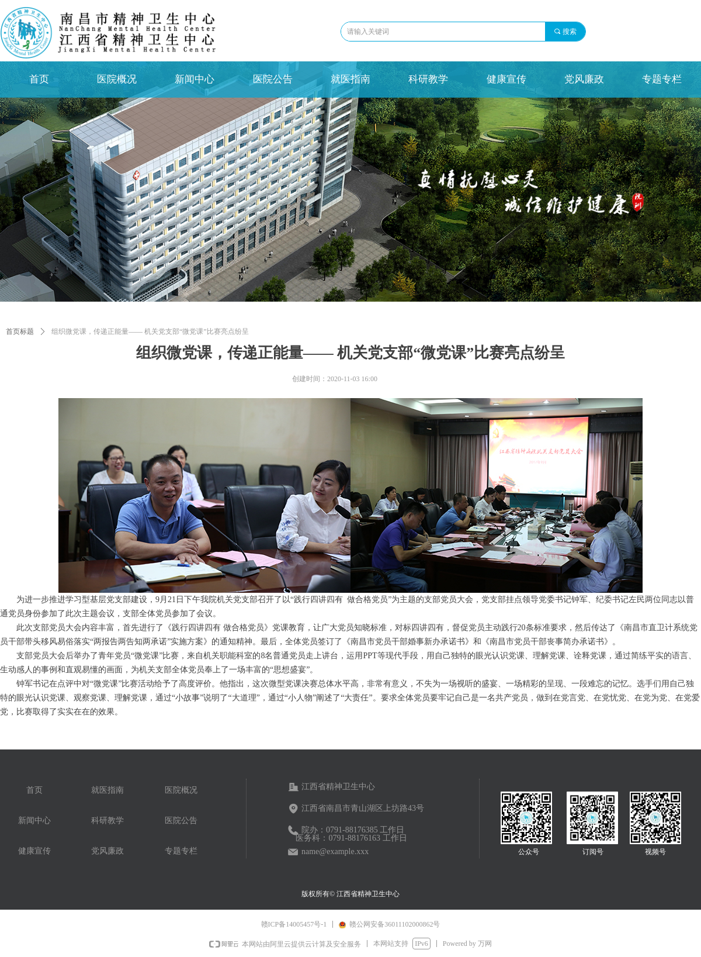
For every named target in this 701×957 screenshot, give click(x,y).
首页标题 (20, 331)
